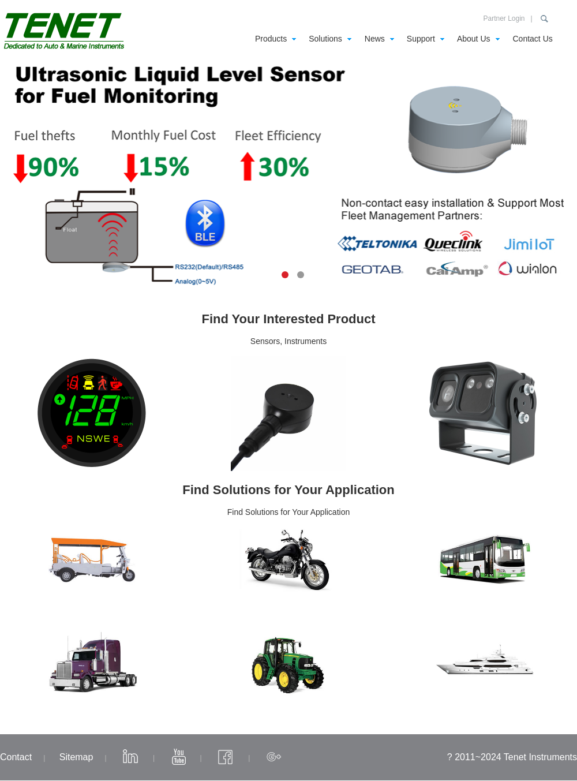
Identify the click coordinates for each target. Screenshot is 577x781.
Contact (16, 757)
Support (421, 38)
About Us (473, 38)
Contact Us (533, 38)
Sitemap (76, 757)
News (375, 38)
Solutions (325, 38)
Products (271, 38)
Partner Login (503, 18)
